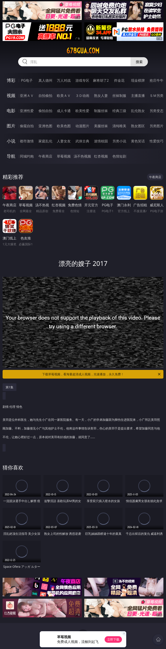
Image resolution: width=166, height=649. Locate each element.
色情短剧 (119, 156)
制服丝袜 (101, 110)
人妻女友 (64, 141)
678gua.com (82, 50)
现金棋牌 (138, 80)
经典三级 (119, 110)
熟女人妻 (101, 95)
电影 (11, 111)
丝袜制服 (119, 95)
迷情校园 (101, 141)
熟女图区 (138, 126)
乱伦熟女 (138, 110)
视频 (11, 95)
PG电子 (26, 80)
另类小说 (119, 141)
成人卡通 (64, 110)
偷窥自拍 (27, 126)
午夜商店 (45, 156)
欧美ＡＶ (64, 95)
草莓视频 (64, 156)
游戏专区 (82, 80)
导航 (11, 156)
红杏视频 (101, 156)
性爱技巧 (156, 141)
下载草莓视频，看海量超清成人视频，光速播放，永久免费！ (101, 374)
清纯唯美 (119, 126)
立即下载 (113, 639)
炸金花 (119, 80)
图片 (11, 126)
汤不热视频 (82, 156)
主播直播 (138, 95)
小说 (11, 141)
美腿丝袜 (101, 126)
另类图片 (156, 126)
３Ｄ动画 (82, 95)
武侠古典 (82, 141)
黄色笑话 (138, 141)
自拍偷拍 (45, 95)
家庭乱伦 (45, 141)
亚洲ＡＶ (27, 95)
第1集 (9, 387)
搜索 (139, 61)
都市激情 (27, 141)
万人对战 (64, 80)
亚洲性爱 (27, 110)
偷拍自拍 (45, 110)
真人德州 (45, 80)
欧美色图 (64, 126)
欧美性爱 (82, 110)
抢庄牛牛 (156, 80)
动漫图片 (82, 126)
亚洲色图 (45, 126)
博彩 (11, 80)
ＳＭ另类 (156, 95)
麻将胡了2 (101, 80)
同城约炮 (27, 156)
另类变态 (156, 110)
